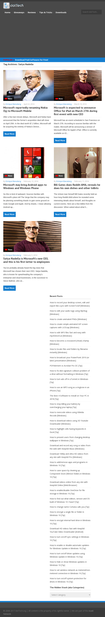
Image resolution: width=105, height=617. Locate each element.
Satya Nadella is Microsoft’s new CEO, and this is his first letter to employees (26, 260)
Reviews (32, 12)
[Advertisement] (52, 36)
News (10, 99)
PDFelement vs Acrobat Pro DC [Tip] (66, 365)
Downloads (61, 12)
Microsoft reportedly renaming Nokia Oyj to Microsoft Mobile (25, 109)
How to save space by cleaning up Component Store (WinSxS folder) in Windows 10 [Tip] (70, 473)
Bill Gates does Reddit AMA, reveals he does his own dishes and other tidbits (77, 186)
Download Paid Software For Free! (31, 60)
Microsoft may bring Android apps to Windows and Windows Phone (25, 186)
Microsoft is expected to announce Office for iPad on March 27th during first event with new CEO (75, 111)
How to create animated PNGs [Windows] (68, 319)
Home (7, 12)
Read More (9, 134)
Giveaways (19, 12)
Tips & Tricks (45, 12)
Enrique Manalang (13, 104)
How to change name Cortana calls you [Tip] (69, 507)
